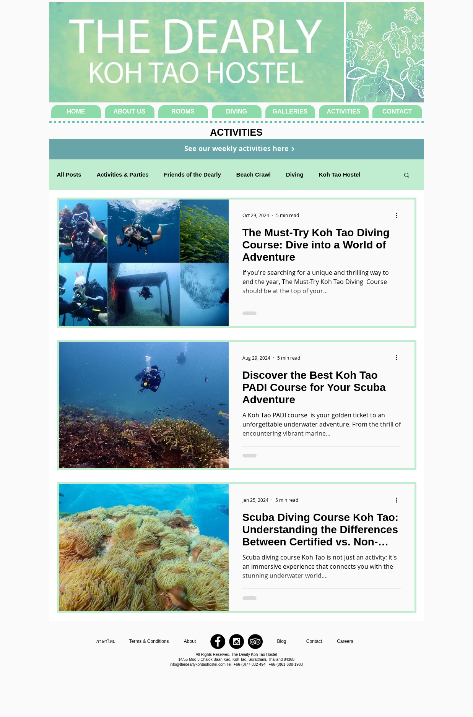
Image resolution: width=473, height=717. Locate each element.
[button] (406, 176)
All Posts (69, 174)
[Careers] (345, 641)
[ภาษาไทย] (106, 641)
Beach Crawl (253, 174)
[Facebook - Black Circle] (217, 641)
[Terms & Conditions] (149, 641)
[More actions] (399, 215)
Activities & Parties (123, 174)
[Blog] (281, 641)
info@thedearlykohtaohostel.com (198, 664)
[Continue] (293, 149)
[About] (190, 641)
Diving (295, 174)
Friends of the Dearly (192, 174)
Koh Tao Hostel (340, 174)
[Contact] (314, 641)
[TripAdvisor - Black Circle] (255, 641)
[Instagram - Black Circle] (236, 641)
